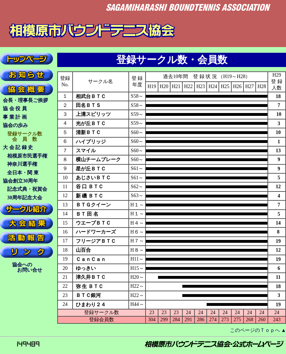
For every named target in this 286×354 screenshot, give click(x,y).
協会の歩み (20, 125)
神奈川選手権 (22, 164)
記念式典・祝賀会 (27, 189)
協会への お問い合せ (26, 267)
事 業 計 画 (25, 117)
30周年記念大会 (24, 197)
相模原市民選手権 (27, 156)
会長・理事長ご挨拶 (25, 100)
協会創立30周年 (20, 181)
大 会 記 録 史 (25, 147)
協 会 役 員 (25, 108)
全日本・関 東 (23, 172)
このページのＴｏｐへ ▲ (258, 330)
